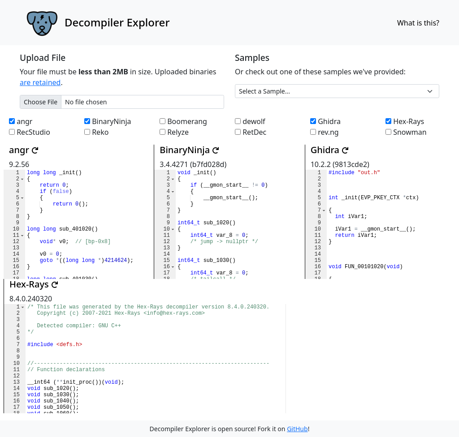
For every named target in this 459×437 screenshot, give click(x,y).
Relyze (174, 132)
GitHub (297, 428)
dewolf (250, 121)
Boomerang (183, 121)
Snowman (406, 132)
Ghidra (325, 121)
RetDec (250, 132)
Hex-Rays (404, 121)
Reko (96, 132)
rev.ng (324, 132)
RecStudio (29, 132)
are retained (40, 82)
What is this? (418, 23)
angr (20, 121)
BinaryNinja (107, 121)
